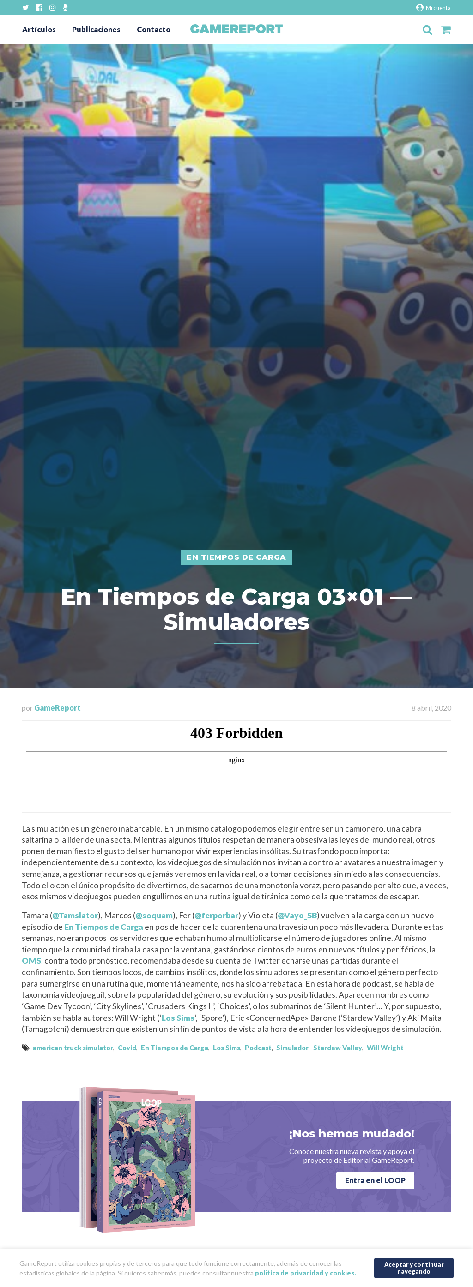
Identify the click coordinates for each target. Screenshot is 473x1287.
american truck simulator (73, 1048)
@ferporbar (216, 915)
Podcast (258, 1048)
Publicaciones (96, 29)
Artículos (39, 29)
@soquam (154, 915)
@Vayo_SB (297, 915)
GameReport (57, 707)
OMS (31, 960)
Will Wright (385, 1048)
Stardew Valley (337, 1048)
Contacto (153, 29)
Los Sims (178, 1018)
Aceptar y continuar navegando (414, 1267)
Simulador (292, 1048)
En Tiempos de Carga (103, 927)
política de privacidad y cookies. (305, 1272)
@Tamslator (75, 915)
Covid (127, 1048)
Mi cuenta (433, 8)
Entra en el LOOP (375, 1180)
